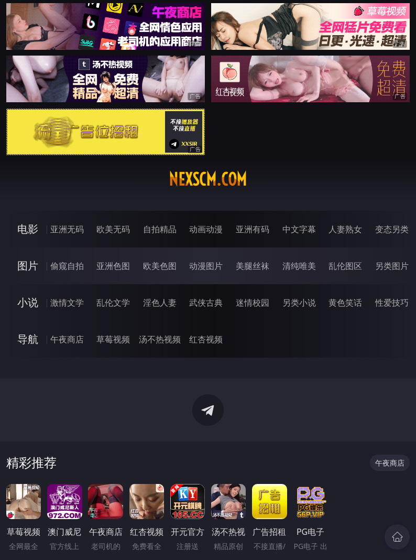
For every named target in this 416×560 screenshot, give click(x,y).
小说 (27, 302)
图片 (27, 266)
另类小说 (299, 302)
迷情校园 (252, 302)
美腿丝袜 (252, 266)
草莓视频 (113, 339)
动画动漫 (206, 229)
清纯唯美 (299, 266)
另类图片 (392, 266)
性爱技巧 (392, 302)
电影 (27, 229)
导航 (27, 339)
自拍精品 (160, 229)
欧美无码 (113, 229)
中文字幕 (299, 229)
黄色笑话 (345, 302)
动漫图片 (206, 266)
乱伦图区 (345, 266)
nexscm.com (208, 179)
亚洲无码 (67, 229)
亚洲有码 (252, 229)
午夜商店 (67, 339)
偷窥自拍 (67, 266)
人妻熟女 (345, 229)
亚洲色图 (113, 266)
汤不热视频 (160, 339)
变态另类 (392, 229)
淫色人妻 (160, 302)
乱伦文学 (113, 302)
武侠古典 (206, 302)
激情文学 (67, 302)
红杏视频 (206, 339)
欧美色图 (160, 266)
